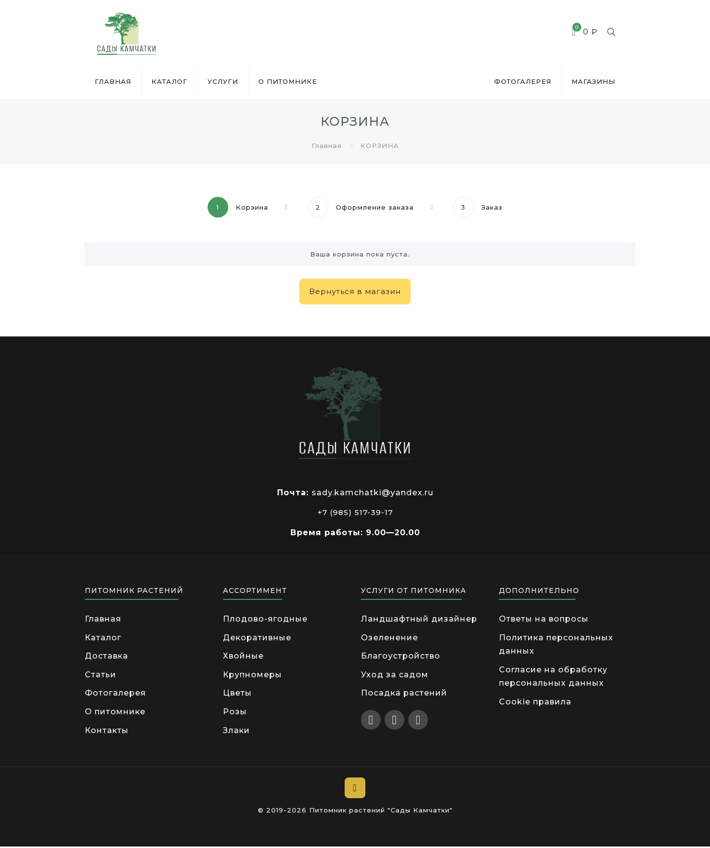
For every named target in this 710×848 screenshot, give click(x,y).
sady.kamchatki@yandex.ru (372, 492)
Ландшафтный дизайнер (419, 619)
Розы (235, 712)
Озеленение (389, 637)
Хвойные (243, 656)
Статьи (100, 675)
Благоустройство (400, 656)
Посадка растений (404, 694)
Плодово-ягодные (265, 619)
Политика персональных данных (556, 644)
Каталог (103, 637)
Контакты (107, 731)
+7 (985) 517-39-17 (355, 512)
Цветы (237, 694)
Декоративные (257, 637)
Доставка (106, 656)
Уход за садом (394, 675)
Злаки (236, 731)
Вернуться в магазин (355, 291)
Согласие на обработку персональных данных (553, 677)
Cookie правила (535, 702)
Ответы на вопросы (544, 619)
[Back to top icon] (355, 789)
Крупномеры (252, 675)
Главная (327, 145)
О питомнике (115, 712)
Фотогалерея (115, 694)
